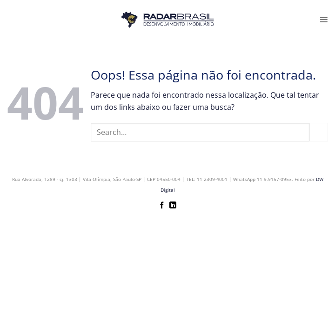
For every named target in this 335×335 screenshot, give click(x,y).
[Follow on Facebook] (162, 205)
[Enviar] (318, 132)
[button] (323, 19)
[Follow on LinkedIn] (172, 205)
